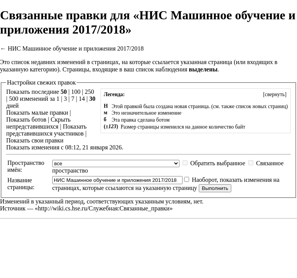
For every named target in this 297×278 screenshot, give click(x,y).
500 (13, 98)
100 (75, 91)
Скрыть (60, 119)
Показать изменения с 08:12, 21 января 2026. (64, 147)
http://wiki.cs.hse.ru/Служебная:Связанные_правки (103, 208)
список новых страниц (261, 106)
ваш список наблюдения (155, 69)
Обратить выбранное (217, 163)
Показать (18, 112)
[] (275, 94)
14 (82, 98)
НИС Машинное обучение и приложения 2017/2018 (75, 48)
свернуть (275, 94)
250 (89, 91)
